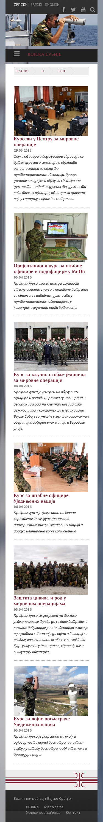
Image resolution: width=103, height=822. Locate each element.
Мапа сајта (53, 806)
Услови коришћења (43, 812)
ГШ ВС (62, 71)
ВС (42, 71)
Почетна (21, 71)
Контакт (73, 812)
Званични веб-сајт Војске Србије (42, 798)
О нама (32, 806)
